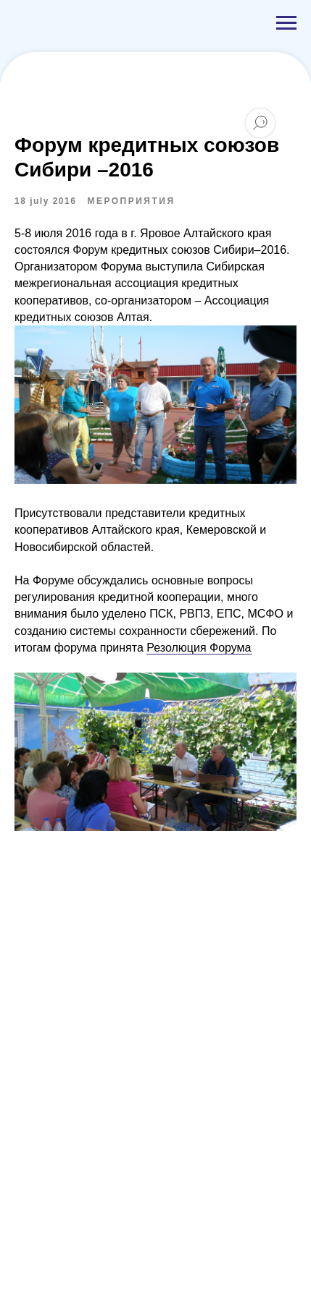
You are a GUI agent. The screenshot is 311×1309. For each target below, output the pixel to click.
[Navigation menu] (286, 23)
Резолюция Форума (198, 647)
